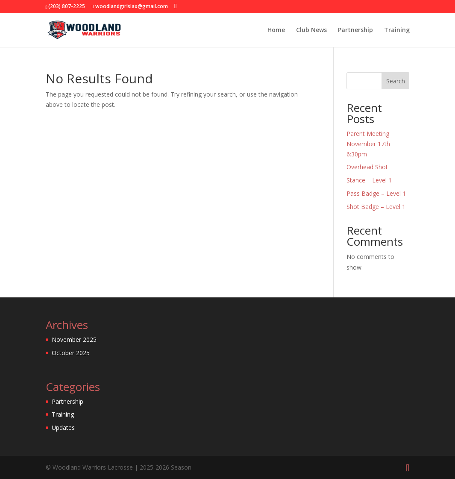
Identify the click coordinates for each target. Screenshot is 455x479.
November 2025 (74, 339)
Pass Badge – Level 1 (376, 193)
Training (397, 30)
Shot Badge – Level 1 (375, 207)
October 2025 (71, 353)
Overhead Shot (367, 167)
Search (395, 81)
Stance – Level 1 (369, 180)
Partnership (355, 30)
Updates (63, 427)
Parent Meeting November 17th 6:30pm (368, 143)
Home (276, 30)
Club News (311, 30)
